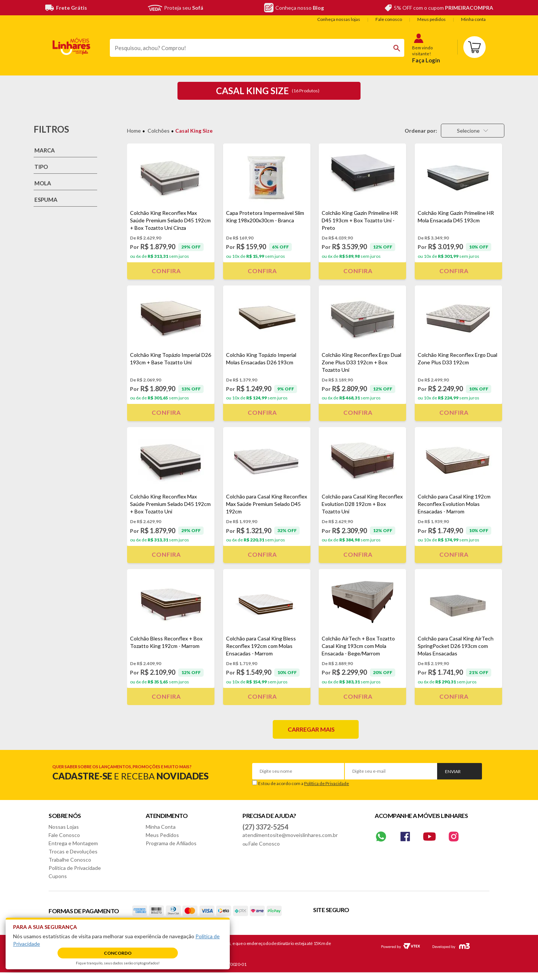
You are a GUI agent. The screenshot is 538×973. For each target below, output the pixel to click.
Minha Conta (161, 827)
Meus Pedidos (162, 835)
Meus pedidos (431, 19)
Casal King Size (194, 130)
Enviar (453, 771)
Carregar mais (311, 729)
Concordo (118, 953)
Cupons (58, 876)
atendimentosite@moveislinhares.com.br (290, 835)
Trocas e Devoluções (73, 851)
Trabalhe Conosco (70, 859)
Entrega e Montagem (73, 843)
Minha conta (473, 19)
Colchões (159, 130)
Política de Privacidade (326, 783)
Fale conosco (388, 19)
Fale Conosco (64, 835)
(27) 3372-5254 (265, 827)
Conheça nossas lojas (338, 19)
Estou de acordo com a (303, 783)
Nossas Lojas (64, 827)
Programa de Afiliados (171, 843)
